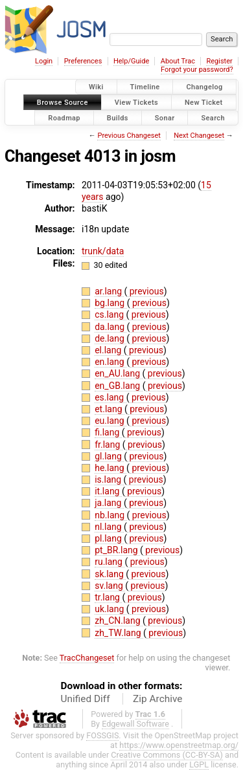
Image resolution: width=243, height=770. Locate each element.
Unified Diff (85, 699)
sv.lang (110, 585)
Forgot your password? (197, 69)
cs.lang (110, 314)
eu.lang (110, 420)
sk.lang (110, 574)
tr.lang (108, 597)
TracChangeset (87, 658)
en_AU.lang (118, 373)
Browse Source (62, 102)
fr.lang (108, 444)
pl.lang (109, 538)
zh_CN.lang (119, 620)
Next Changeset (199, 135)
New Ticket (204, 102)
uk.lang (110, 609)
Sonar (165, 117)
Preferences (83, 61)
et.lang (109, 409)
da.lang (110, 327)
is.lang (109, 479)
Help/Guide (131, 61)
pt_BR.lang (117, 550)
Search (213, 117)
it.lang (108, 491)
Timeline (145, 87)
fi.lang (108, 432)
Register (219, 61)
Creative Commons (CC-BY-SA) (167, 755)
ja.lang (109, 503)
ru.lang (109, 561)
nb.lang (110, 515)
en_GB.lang (119, 385)
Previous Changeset (128, 135)
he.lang (110, 468)
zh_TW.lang (119, 633)
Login (43, 61)
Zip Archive (157, 699)
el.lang (109, 350)
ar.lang (109, 291)
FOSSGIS (102, 735)
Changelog (204, 87)
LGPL (199, 764)
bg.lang (111, 303)
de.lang (110, 338)
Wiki (96, 87)
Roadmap (64, 117)
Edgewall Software (135, 724)
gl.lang (109, 456)
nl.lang (109, 527)
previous (145, 291)
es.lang (110, 397)
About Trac (178, 61)
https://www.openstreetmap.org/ (178, 745)
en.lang (110, 362)
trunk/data (103, 251)
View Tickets (136, 102)
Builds (117, 117)
